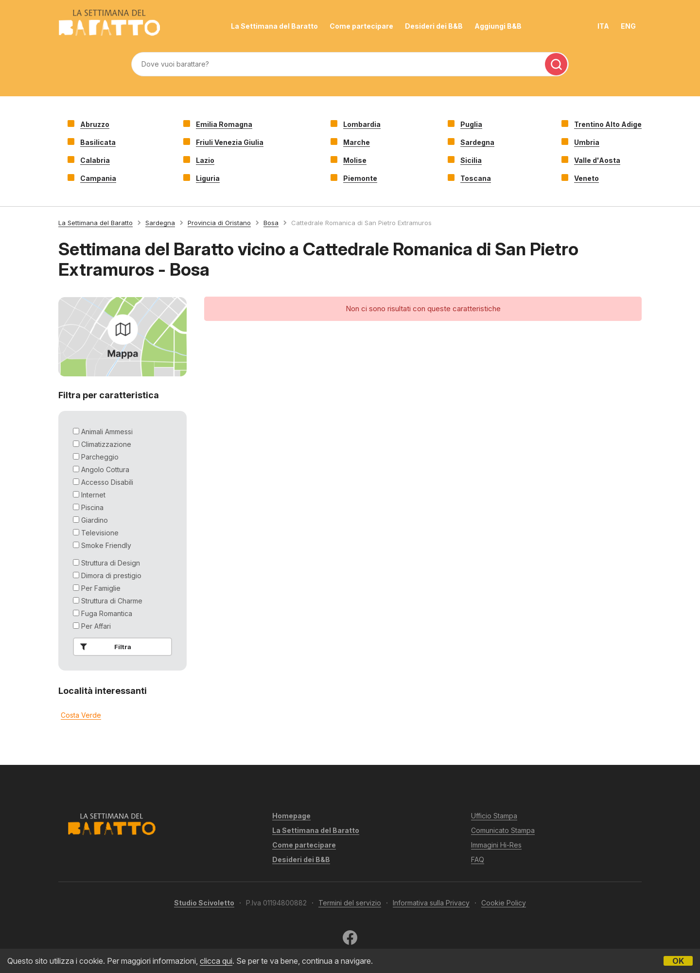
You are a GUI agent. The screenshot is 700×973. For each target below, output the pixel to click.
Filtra (103, 646)
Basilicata (98, 142)
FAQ (477, 859)
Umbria (586, 142)
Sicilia (471, 160)
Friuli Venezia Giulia (229, 142)
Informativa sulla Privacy (431, 903)
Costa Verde (81, 715)
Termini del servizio (349, 903)
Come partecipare (361, 26)
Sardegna (477, 142)
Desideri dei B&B (434, 26)
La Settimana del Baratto (274, 26)
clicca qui (216, 961)
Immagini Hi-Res (496, 845)
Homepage (291, 816)
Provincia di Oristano (219, 223)
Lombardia (362, 124)
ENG (628, 26)
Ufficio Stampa (494, 816)
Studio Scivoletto (204, 903)
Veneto (586, 178)
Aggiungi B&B (498, 26)
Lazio (205, 160)
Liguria (208, 178)
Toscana (475, 178)
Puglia (471, 124)
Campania (98, 178)
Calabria (95, 160)
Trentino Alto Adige (608, 124)
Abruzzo (94, 124)
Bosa (271, 223)
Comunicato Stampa (503, 830)
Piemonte (360, 178)
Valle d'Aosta (597, 160)
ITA (603, 26)
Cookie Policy (503, 903)
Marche (356, 142)
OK (678, 961)
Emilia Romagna (224, 124)
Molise (355, 160)
